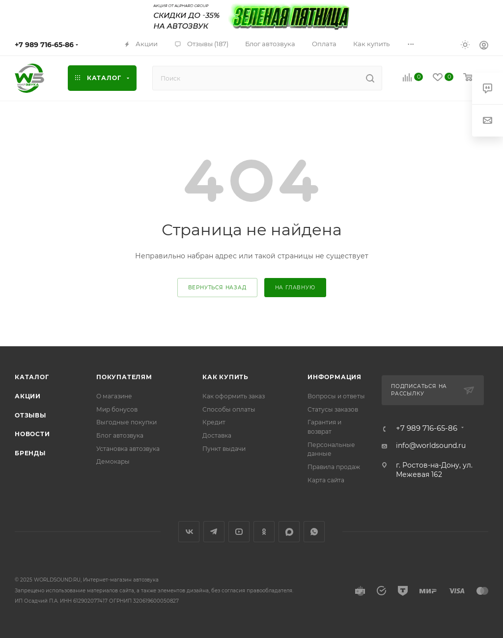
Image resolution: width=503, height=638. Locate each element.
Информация (334, 377)
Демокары (113, 461)
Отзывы (30, 415)
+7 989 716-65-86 (44, 44)
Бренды (30, 453)
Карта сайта (325, 480)
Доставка (216, 435)
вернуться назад (217, 287)
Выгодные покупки (126, 422)
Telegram (213, 531)
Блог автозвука (119, 435)
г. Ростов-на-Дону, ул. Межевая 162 (434, 470)
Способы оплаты (228, 409)
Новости (32, 434)
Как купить (225, 377)
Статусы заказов (332, 409)
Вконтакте (188, 531)
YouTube (239, 531)
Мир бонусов (117, 409)
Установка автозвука (128, 448)
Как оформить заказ (233, 396)
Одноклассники (264, 531)
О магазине (114, 396)
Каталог (32, 377)
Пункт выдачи (224, 448)
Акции (28, 396)
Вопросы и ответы (336, 396)
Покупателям (124, 377)
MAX (289, 531)
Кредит (213, 422)
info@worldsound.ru (431, 445)
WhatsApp (314, 531)
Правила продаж (333, 467)
